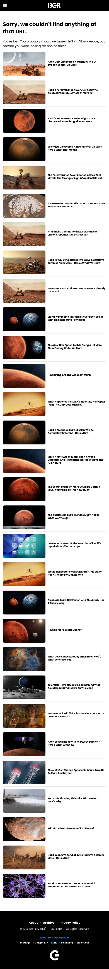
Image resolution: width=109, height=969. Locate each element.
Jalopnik (40, 942)
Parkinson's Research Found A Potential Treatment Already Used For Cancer (71, 885)
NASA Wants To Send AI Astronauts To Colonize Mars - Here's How (76, 857)
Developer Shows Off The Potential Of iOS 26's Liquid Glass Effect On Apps (74, 545)
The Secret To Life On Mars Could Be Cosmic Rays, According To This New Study (74, 488)
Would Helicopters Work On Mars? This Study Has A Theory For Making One (75, 573)
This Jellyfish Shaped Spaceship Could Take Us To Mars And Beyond (76, 772)
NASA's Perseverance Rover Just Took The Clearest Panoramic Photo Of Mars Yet (73, 92)
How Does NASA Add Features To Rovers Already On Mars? (76, 290)
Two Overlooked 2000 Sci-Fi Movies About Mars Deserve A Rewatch (76, 715)
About (33, 923)
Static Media (37, 929)
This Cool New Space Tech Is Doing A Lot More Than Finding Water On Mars (75, 347)
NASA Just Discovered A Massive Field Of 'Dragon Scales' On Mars (72, 63)
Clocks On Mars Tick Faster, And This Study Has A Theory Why (76, 602)
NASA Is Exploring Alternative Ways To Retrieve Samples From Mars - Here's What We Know (76, 262)
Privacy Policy (70, 923)
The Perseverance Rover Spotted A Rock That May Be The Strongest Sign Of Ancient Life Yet (75, 177)
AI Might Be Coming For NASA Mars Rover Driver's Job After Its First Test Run (72, 233)
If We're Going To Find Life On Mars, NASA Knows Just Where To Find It (76, 205)
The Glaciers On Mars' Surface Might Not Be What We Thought (74, 517)
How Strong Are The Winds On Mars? (69, 375)
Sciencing (67, 942)
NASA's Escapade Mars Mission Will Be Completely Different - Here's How (71, 432)
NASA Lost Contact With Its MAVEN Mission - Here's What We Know (74, 743)
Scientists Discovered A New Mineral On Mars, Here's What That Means (75, 148)
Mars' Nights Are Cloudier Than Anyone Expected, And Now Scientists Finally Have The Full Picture (75, 460)
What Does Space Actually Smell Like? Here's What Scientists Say (74, 658)
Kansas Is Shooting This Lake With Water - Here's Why (73, 800)
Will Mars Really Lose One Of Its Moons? (71, 828)
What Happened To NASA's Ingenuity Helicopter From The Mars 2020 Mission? (76, 403)
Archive (49, 923)
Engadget (25, 942)
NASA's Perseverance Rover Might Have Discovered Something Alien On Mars (71, 120)
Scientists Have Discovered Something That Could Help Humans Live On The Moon (74, 687)
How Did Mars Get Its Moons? (65, 630)
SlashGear (83, 942)
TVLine (53, 942)
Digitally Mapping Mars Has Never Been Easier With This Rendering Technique (75, 318)
